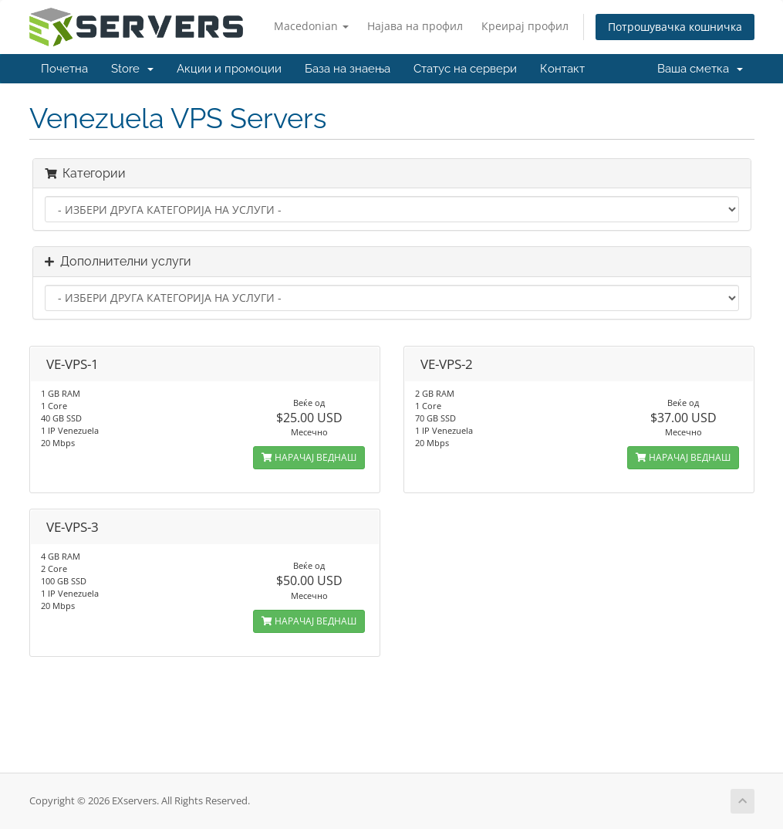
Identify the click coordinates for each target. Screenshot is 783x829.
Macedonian (311, 26)
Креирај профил (525, 26)
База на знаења (347, 69)
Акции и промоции (229, 69)
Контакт (562, 69)
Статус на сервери (465, 69)
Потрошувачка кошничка (675, 26)
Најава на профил (415, 26)
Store (132, 69)
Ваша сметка (700, 69)
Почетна (64, 69)
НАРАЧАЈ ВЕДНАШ (309, 457)
